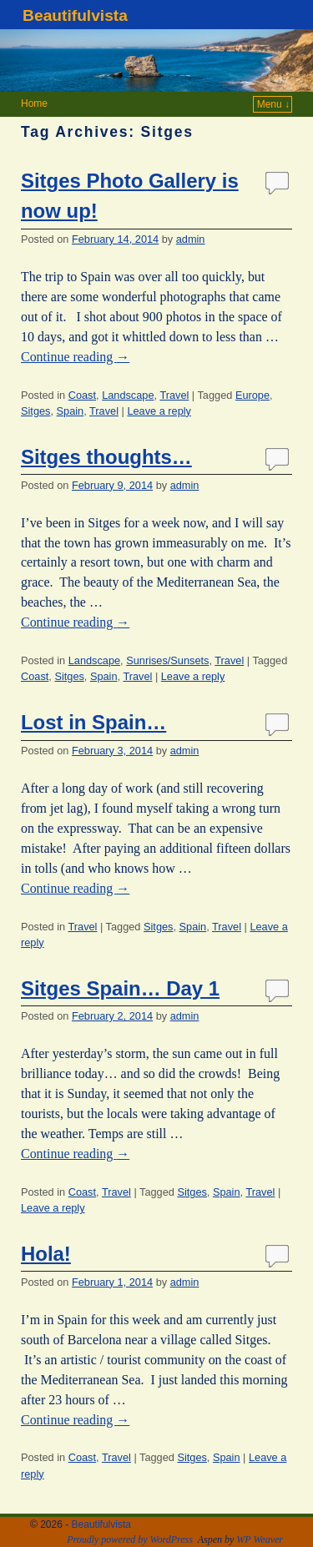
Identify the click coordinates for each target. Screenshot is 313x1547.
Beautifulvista (75, 15)
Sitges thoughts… (106, 457)
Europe (252, 395)
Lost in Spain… (93, 722)
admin (190, 239)
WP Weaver (259, 1539)
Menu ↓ (273, 104)
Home (34, 103)
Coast (82, 395)
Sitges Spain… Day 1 (120, 988)
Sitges (35, 411)
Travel (174, 395)
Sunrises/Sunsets (167, 660)
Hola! (46, 1253)
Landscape (128, 395)
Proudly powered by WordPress (130, 1539)
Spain (70, 411)
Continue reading (75, 357)
